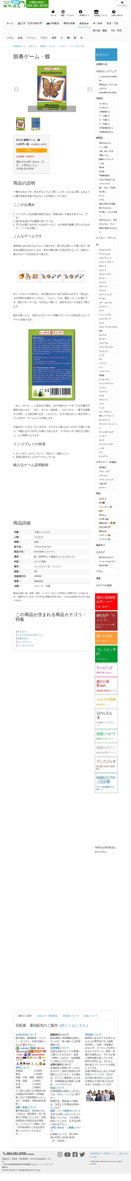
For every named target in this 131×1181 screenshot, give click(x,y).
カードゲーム (24, 642)
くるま (101, 163)
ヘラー (101, 404)
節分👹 (102, 503)
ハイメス (102, 363)
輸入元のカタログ (106, 557)
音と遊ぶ (102, 192)
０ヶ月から (103, 104)
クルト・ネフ (104, 471)
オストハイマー (105, 274)
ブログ (43, 38)
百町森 (101, 375)
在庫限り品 (101, 64)
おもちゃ (84, 23)
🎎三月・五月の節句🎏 (30, 23)
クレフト (102, 282)
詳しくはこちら (73, 1025)
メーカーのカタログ (107, 561)
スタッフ (96, 1074)
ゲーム (52, 46)
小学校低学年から (106, 128)
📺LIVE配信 (53, 23)
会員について (91, 1016)
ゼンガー (102, 339)
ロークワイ (103, 456)
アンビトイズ (104, 254)
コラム (10, 38)
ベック (101, 408)
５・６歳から (104, 124)
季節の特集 (69, 23)
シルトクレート (105, 319)
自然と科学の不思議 (107, 204)
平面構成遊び (104, 175)
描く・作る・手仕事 (107, 188)
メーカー (63, 46)
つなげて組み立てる (107, 179)
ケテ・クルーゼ (105, 303)
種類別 (43, 46)
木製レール (103, 155)
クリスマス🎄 (104, 539)
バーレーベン (104, 371)
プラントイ (103, 400)
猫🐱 (101, 511)
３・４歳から (104, 120)
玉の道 (101, 171)
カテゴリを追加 (104, 585)
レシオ (101, 448)
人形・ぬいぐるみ (106, 151)
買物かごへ (31, 150)
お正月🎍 (103, 499)
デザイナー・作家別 (106, 462)
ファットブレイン (106, 383)
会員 (20, 38)
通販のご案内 (25, 1016)
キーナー (102, 278)
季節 (98, 493)
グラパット (103, 286)
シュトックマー (105, 315)
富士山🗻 (103, 515)
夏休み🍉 (103, 531)
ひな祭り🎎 (104, 519)
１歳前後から (104, 112)
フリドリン (103, 392)
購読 (95, 1157)
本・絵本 (97, 23)
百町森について (71, 1016)
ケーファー (103, 307)
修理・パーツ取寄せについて (65, 1111)
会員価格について (59, 1048)
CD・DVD (116, 30)
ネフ (101, 359)
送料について (23, 1067)
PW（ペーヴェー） (107, 416)
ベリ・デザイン (105, 412)
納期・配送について (26, 1107)
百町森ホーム (19, 46)
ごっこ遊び (103, 147)
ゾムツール (103, 343)
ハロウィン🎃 (104, 535)
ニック (101, 355)
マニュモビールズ (106, 432)
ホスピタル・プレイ (107, 224)
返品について (57, 1088)
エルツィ (102, 270)
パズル (101, 200)
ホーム (10, 23)
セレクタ (102, 335)
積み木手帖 (103, 565)
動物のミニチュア (106, 159)
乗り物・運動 (100, 30)
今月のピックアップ (106, 71)
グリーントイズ (105, 294)
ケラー (101, 311)
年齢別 (99, 98)
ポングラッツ (104, 420)
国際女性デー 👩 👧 (107, 523)
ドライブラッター (106, 347)
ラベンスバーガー (106, 444)
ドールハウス (104, 184)
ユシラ (101, 440)
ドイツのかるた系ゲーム (30, 635)
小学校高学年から (106, 132)
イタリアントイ (105, 258)
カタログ (100, 552)
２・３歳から (104, 116)
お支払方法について (26, 1034)
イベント (31, 38)
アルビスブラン (105, 250)
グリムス (102, 290)
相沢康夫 (102, 467)
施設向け (100, 545)
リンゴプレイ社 (77, 46)
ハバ (101, 367)
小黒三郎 (102, 484)
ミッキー (102, 436)
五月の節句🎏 (104, 527)
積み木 (101, 167)
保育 (54, 38)
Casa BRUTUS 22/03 (107, 92)
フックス (102, 387)
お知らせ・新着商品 (47, 1016)
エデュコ (102, 266)
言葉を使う (23, 638)
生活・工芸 (112, 23)
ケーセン (102, 298)
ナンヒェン (103, 351)
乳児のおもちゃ (105, 143)
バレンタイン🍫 (105, 507)
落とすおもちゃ (105, 208)
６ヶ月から (103, 108)
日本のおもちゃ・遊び (108, 220)
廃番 (98, 578)
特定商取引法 (96, 1153)
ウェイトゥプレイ (106, 262)
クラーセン (103, 475)
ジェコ (101, 323)
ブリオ (101, 396)
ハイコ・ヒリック (106, 479)
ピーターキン (104, 379)
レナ (101, 452)
